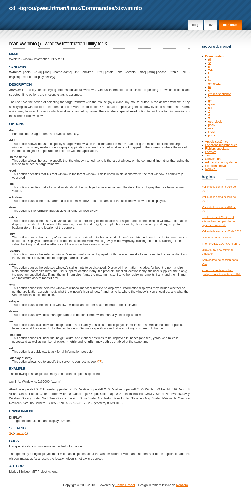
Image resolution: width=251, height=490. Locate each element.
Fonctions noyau (216, 166)
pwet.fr (45, 8)
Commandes (98, 8)
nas (210, 128)
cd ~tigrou (22, 8)
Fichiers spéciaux (217, 148)
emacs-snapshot (219, 94)
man (60, 8)
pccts (211, 135)
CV (211, 25)
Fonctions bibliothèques (221, 145)
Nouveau (211, 169)
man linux (230, 25)
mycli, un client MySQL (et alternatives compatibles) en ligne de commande (219, 221)
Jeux (208, 155)
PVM (211, 132)
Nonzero (182, 485)
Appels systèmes (216, 141)
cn (209, 90)
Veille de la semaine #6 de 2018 (221, 231)
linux (74, 8)
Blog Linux (208, 177)
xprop (20, 433)
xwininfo (131, 8)
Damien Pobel (125, 485)
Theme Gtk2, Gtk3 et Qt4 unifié (221, 243)
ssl (210, 108)
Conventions (213, 159)
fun (210, 80)
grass (212, 104)
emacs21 (214, 83)
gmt (210, 101)
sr (209, 63)
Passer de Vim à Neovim (217, 237)
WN (210, 70)
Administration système (221, 162)
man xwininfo (23, 44)
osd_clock (215, 121)
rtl (209, 59)
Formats (210, 152)
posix (211, 125)
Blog (195, 25)
